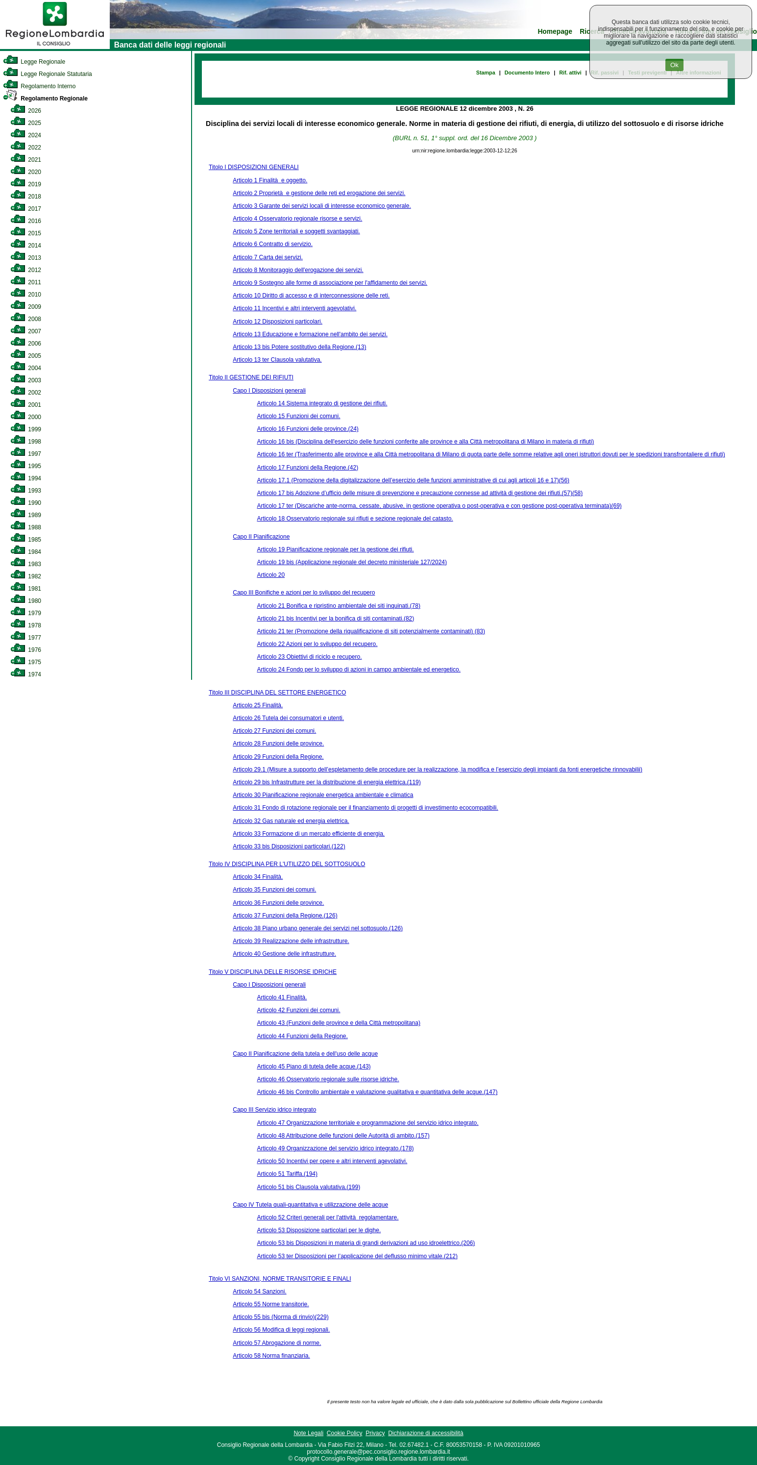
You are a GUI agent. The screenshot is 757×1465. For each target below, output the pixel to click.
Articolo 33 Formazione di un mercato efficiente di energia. (309, 833)
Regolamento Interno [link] (39, 86)
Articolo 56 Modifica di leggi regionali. (281, 1329)
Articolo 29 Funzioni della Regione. (278, 756)
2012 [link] (25, 270)
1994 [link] (25, 478)
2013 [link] (25, 257)
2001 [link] (25, 404)
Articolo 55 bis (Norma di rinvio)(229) (280, 1317)
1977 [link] (25, 637)
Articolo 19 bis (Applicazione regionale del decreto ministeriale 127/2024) (352, 562)
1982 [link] (25, 576)
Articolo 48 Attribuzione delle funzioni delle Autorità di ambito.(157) (343, 1135)
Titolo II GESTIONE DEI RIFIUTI (251, 377)
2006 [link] (25, 343)
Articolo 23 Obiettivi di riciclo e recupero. (309, 656)
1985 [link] (25, 539)
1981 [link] (25, 588)
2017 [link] (25, 208)
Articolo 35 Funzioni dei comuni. (274, 889)
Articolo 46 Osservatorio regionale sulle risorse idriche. (328, 1079)
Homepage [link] (554, 31)
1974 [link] (25, 674)
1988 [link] (25, 527)
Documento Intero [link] (527, 72)
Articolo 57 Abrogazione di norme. (277, 1343)
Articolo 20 (271, 574)
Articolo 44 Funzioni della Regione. (302, 1036)
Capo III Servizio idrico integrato (274, 1109)
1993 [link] (25, 490)
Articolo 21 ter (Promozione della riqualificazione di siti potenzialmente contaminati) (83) (371, 631)
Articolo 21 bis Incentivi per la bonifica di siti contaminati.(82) (335, 618)
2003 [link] (25, 380)
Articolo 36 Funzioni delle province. (278, 902)
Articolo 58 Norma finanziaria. (271, 1355)
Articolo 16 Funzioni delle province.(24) (307, 428)
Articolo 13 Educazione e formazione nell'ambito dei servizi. (310, 334)
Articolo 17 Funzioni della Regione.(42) (307, 467)
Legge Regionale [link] (34, 61)
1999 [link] (25, 429)
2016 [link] (25, 221)
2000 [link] (25, 417)
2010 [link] (25, 294)
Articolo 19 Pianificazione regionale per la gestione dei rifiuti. (335, 549)
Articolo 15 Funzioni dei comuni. (298, 416)
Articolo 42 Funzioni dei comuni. (298, 1010)
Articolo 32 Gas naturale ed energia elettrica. (291, 821)
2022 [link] (25, 147)
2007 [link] (25, 331)
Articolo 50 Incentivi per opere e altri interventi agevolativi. (332, 1161)
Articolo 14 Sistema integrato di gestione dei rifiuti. (322, 403)
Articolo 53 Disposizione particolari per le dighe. (319, 1230)
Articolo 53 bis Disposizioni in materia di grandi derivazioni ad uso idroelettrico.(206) (366, 1243)
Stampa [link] (485, 72)
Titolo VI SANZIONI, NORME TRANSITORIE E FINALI (280, 1278)
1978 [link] (25, 625)
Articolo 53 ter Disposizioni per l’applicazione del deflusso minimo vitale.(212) (357, 1256)
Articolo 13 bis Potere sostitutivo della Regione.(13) (299, 347)
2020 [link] (25, 172)
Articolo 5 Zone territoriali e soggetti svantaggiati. (296, 231)
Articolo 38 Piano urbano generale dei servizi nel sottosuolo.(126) (318, 928)
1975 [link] (25, 662)
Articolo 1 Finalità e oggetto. (270, 180)
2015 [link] (25, 233)
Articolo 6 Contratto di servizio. (273, 244)
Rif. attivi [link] (570, 72)
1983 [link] (25, 564)
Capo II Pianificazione (261, 536)
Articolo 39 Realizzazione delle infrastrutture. (291, 941)
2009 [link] (25, 306)
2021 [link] (25, 159)
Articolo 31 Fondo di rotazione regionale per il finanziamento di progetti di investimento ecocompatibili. (365, 807)
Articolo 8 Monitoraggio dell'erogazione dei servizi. (298, 270)
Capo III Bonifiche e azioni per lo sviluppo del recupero (304, 592)
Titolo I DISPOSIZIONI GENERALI (254, 167)
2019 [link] (25, 184)
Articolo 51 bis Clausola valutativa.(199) (308, 1187)
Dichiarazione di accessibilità (425, 1433)
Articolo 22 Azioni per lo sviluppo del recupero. (317, 644)
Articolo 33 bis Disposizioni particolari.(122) (289, 846)
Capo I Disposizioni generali (269, 390)
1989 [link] (25, 515)
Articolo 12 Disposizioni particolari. (277, 321)
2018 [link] (25, 196)
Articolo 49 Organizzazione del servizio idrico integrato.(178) (335, 1148)
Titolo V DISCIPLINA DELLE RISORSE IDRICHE (273, 971)
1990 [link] (25, 502)
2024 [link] (25, 135)
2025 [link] (25, 123)
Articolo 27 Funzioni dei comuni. (274, 730)
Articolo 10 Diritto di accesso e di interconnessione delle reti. (311, 295)
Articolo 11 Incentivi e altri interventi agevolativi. (294, 308)
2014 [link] (25, 245)
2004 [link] (25, 368)
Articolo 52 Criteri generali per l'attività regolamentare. (327, 1217)
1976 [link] (25, 649)
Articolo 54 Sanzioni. (259, 1291)
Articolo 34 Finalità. (258, 876)
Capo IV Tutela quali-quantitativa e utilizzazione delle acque (310, 1204)
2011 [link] (25, 282)
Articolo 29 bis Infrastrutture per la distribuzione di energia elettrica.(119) (327, 782)
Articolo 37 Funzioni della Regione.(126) (285, 915)
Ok (674, 65)
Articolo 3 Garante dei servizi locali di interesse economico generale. (322, 205)
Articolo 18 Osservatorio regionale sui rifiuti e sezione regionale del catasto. (355, 518)
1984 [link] (25, 551)
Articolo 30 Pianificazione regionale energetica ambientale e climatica (323, 795)
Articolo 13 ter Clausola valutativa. (277, 359)
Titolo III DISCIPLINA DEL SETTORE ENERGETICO (277, 692)
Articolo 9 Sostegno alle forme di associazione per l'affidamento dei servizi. (330, 282)
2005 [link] (25, 355)
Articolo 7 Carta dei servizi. (268, 257)
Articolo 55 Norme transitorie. (271, 1304)
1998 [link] (25, 441)
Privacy (375, 1433)
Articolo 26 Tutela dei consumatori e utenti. (288, 718)
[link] (55, 47)
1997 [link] (25, 453)
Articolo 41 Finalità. (282, 997)
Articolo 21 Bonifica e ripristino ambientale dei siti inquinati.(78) (338, 605)
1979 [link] (25, 613)
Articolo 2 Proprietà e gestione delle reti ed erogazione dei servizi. (319, 193)
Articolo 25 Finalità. (258, 705)
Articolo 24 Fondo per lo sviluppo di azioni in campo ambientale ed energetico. (359, 669)
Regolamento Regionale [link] (45, 98)
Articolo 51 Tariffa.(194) (287, 1173)
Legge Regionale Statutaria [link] (47, 74)
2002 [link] (25, 392)
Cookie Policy (345, 1433)
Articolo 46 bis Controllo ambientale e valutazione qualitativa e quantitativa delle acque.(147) (377, 1092)
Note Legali (308, 1433)
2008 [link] (25, 319)
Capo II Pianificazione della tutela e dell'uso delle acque (305, 1053)
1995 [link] (25, 466)
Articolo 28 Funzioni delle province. (278, 743)
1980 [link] (25, 600)
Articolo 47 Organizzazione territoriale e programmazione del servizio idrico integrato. (367, 1122)
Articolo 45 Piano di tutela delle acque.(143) (313, 1066)
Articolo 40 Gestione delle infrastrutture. (284, 953)
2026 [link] (25, 110)
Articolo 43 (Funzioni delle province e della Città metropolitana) (338, 1022)
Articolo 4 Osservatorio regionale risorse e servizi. (297, 218)
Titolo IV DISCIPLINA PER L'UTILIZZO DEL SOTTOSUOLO (287, 864)
